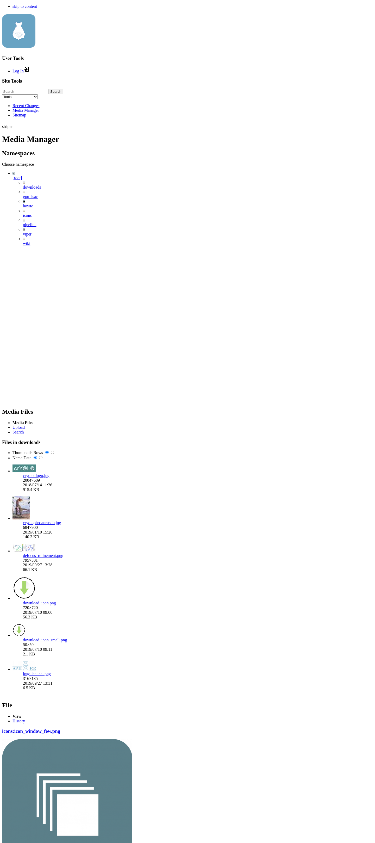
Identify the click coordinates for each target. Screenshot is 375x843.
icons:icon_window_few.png (31, 731)
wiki (26, 243)
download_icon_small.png (45, 640)
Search (55, 92)
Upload (18, 427)
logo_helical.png (37, 674)
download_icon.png (39, 603)
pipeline (29, 224)
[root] (17, 178)
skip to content (24, 6)
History (18, 721)
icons (27, 215)
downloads (32, 187)
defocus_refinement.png (43, 555)
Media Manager (25, 110)
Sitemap (19, 115)
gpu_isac (30, 196)
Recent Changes (26, 105)
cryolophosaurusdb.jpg (42, 522)
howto (28, 206)
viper (27, 234)
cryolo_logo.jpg (36, 475)
